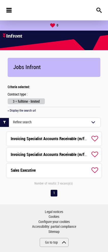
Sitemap (54, 232)
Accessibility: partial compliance (54, 226)
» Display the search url (22, 110)
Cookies (54, 217)
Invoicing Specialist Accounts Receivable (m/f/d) (50, 138)
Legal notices (54, 212)
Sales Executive (23, 170)
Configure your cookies (54, 222)
